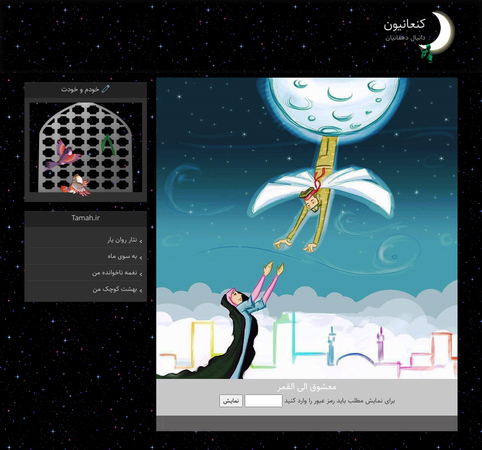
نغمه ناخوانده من (114, 272)
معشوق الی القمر (307, 386)
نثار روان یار (122, 239)
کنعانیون (405, 24)
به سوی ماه (122, 256)
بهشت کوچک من (115, 289)
